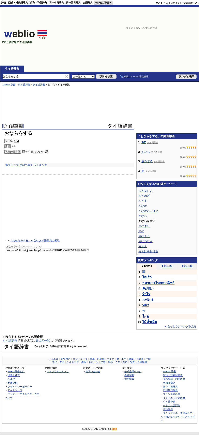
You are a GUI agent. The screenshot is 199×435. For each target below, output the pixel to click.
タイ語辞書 (39, 84)
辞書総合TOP (191, 2)
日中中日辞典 (56, 2)
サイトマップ (15, 390)
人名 (117, 362)
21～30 (187, 265)
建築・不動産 (136, 359)
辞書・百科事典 (138, 362)
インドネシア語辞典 (174, 398)
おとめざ (144, 195)
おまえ (142, 246)
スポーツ (93, 362)
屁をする (27, 151)
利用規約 (12, 382)
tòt (13, 146)
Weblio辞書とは (16, 371)
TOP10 (146, 266)
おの (141, 231)
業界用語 (65, 359)
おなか (142, 205)
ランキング (40, 165)
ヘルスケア (73, 362)
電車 (92, 359)
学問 (148, 359)
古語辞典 (88, 2)
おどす (142, 200)
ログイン (175, 2)
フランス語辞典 (171, 394)
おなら (145, 151)
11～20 (166, 265)
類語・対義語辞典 (18, 2)
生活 (61, 362)
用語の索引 (26, 165)
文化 (54, 362)
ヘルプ (11, 379)
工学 (123, 359)
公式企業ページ (132, 371)
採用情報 (129, 379)
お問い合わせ (93, 371)
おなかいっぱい (148, 210)
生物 (103, 362)
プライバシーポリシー (20, 386)
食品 (110, 362)
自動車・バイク (105, 359)
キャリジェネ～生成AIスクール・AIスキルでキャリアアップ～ (178, 417)
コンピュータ (80, 359)
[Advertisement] (160, 36)
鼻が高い (148, 288)
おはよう (144, 236)
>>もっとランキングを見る (180, 326)
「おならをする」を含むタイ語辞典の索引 (35, 240)
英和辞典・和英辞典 (174, 379)
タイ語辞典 (12, 68)
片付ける (148, 299)
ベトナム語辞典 (171, 405)
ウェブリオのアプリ (58, 371)
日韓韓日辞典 (73, 2)
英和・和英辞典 (38, 2)
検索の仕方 (14, 375)
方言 (125, 362)
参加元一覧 (43, 340)
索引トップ (12, 165)
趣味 (83, 362)
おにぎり (144, 226)
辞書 (3, 2)
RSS (114, 429)
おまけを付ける (148, 251)
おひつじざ (145, 241)
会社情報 (129, 375)
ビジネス (53, 359)
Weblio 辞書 (9, 84)
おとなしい (145, 190)
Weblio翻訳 (169, 382)
